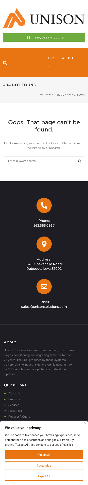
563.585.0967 (44, 269)
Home (60, 137)
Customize (44, 465)
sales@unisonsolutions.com (44, 350)
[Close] (85, 423)
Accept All (44, 454)
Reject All (44, 476)
